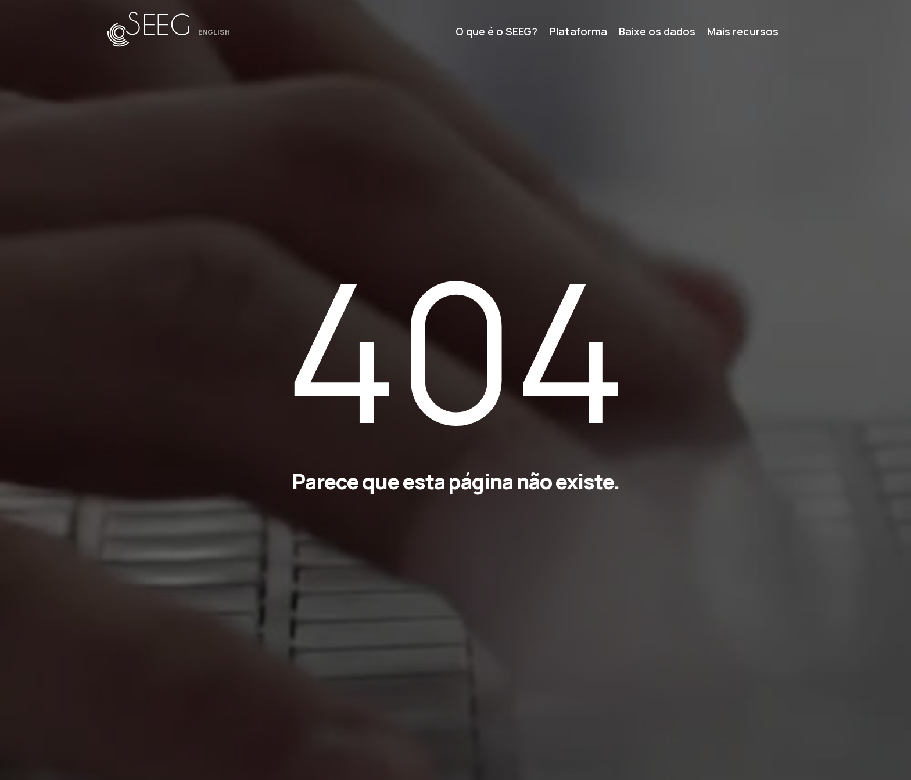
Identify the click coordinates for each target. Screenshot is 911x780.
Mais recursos (743, 31)
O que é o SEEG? (496, 31)
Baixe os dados (657, 31)
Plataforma (578, 31)
